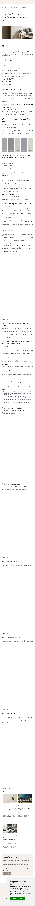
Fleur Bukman (7, 46)
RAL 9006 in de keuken (9, 81)
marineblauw (19, 232)
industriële (7, 227)
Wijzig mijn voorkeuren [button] (16, 901)
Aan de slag (7, 873)
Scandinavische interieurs (19, 214)
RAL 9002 (5, 133)
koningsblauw (26, 232)
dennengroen (14, 247)
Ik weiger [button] (22, 898)
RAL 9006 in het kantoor (9, 83)
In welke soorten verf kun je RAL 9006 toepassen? (14, 76)
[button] (31, 2)
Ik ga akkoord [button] (14, 898)
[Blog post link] (10, 806)
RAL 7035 (5, 124)
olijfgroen (20, 247)
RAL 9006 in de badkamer (9, 79)
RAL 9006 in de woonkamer (10, 78)
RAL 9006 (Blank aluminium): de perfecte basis (18, 7)
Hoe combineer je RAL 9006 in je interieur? (13, 70)
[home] (7, 2)
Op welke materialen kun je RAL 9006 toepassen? (14, 68)
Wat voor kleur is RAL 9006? (10, 64)
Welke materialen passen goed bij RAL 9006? (13, 72)
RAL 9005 (10, 224)
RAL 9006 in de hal (8, 84)
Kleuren (6, 7)
